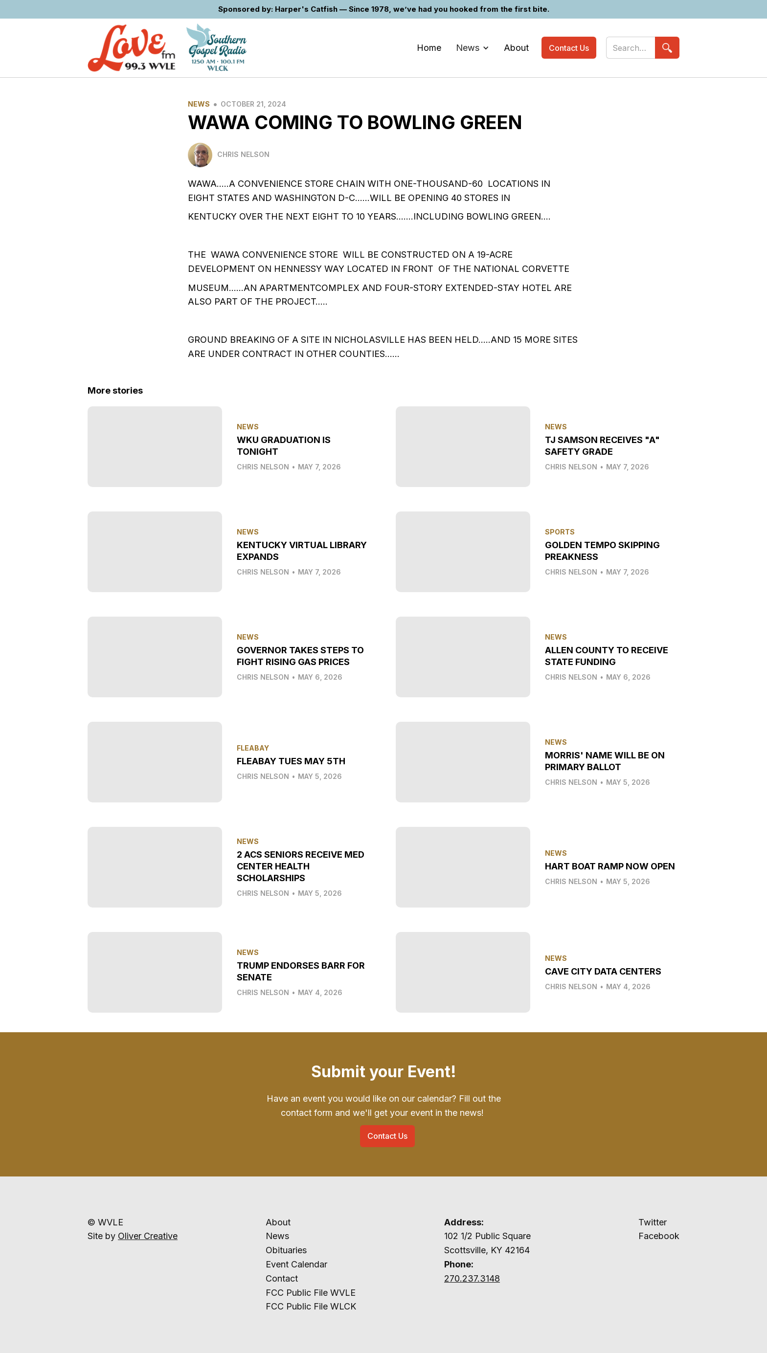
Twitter (652, 1222)
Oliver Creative (148, 1236)
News (199, 104)
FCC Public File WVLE (311, 1292)
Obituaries (286, 1250)
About (278, 1222)
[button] (472, 48)
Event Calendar (296, 1264)
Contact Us (569, 48)
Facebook (658, 1236)
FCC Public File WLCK (311, 1306)
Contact (282, 1278)
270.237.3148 (472, 1278)
